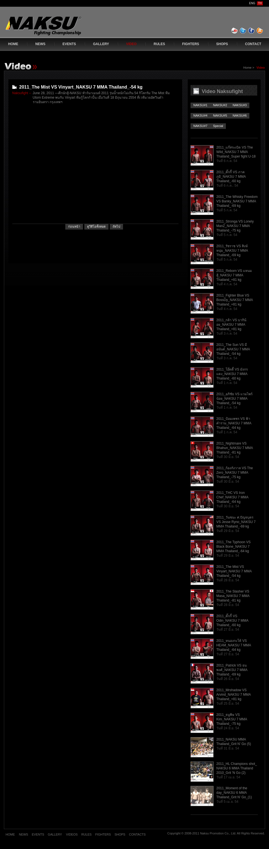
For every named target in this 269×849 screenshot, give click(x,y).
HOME (13, 44)
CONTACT (253, 44)
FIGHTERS (190, 44)
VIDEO (131, 44)
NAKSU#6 (240, 115)
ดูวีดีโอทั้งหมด (96, 226)
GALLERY (101, 44)
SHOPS (222, 44)
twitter (243, 30)
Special (218, 126)
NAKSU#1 (200, 105)
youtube (234, 30)
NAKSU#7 (200, 126)
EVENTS (69, 44)
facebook (251, 30)
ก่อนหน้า (74, 226)
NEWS (40, 44)
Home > (249, 67)
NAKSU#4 (200, 115)
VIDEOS (72, 834)
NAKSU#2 (220, 105)
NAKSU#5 (220, 115)
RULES (159, 44)
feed (260, 30)
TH (260, 3)
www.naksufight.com (55, 27)
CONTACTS (137, 834)
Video (260, 67)
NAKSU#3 (240, 105)
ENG (252, 3)
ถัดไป (116, 226)
